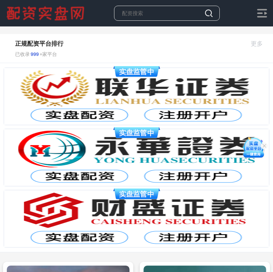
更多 (260, 43)
